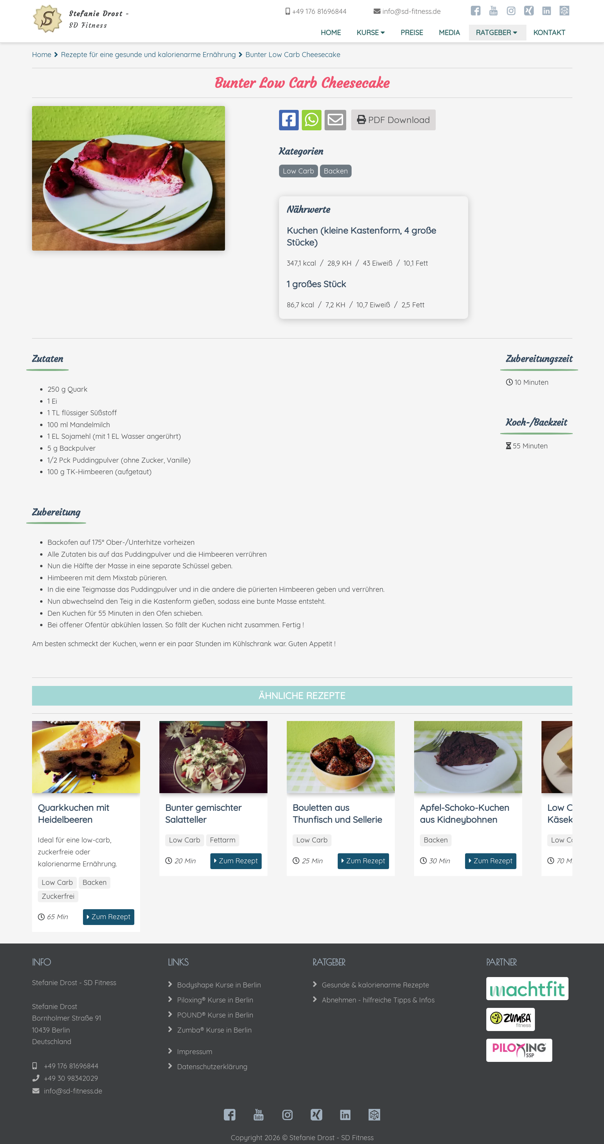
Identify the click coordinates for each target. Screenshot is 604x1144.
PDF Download (393, 119)
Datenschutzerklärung (212, 1066)
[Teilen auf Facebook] (289, 120)
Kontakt (549, 32)
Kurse (372, 32)
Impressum (194, 1051)
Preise (412, 32)
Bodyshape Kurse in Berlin (219, 985)
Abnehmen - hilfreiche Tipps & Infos (378, 1000)
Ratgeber (497, 32)
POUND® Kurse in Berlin (215, 1015)
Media (449, 32)
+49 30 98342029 (71, 1078)
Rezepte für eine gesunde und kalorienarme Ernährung (148, 54)
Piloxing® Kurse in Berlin (215, 1000)
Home (331, 32)
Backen (336, 171)
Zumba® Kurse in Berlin (214, 1030)
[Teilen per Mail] (335, 120)
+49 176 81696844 (319, 11)
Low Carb (298, 171)
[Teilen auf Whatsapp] (311, 120)
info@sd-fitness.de (411, 11)
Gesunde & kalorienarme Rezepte (375, 985)
